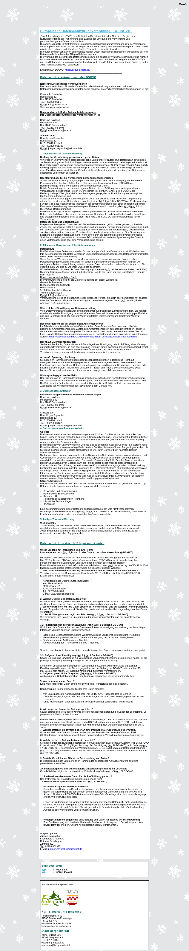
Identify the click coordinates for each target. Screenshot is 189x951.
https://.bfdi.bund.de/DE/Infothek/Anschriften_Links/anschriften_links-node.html (93, 336)
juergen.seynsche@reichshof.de (65, 849)
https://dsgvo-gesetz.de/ (77, 69)
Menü (182, 4)
